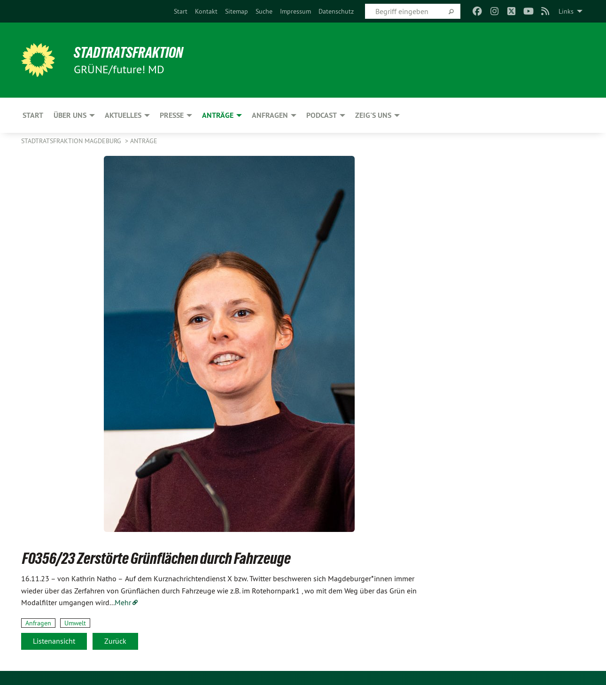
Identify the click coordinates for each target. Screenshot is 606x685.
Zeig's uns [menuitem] (373, 115)
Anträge (143, 141)
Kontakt (206, 11)
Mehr (123, 602)
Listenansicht (54, 641)
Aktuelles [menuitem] (123, 115)
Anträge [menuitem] (217, 115)
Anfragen (38, 623)
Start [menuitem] (33, 115)
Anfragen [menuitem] (270, 115)
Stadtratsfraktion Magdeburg (72, 141)
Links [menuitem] (566, 11)
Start (180, 11)
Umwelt (75, 623)
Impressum (295, 11)
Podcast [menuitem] (321, 115)
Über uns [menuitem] (70, 115)
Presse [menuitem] (172, 115)
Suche (264, 11)
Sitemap (236, 11)
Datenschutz (336, 11)
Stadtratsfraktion (128, 52)
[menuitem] (180, 11)
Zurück (115, 641)
